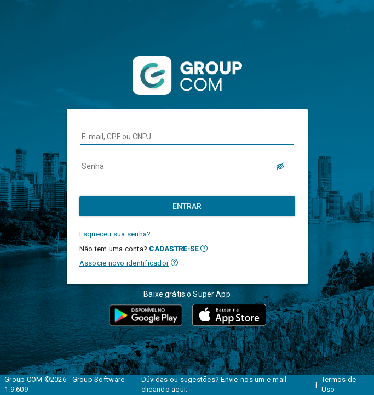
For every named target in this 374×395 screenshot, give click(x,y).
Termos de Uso (338, 384)
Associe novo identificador (124, 263)
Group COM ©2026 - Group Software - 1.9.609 (66, 384)
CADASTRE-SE (173, 249)
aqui (178, 389)
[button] (204, 248)
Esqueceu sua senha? (115, 234)
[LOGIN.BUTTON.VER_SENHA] (281, 166)
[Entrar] (187, 206)
